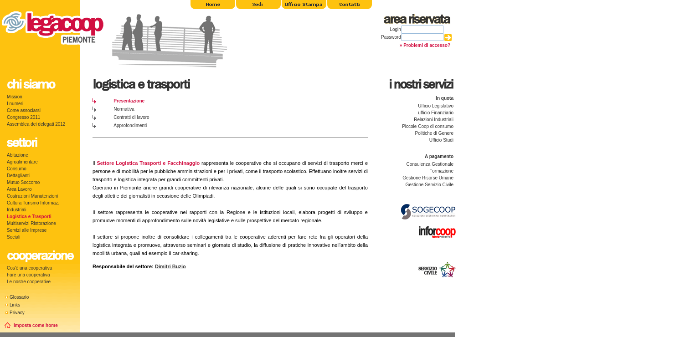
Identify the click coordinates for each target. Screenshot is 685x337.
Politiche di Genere (434, 133)
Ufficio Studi (441, 140)
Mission (14, 96)
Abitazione (17, 155)
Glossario (19, 297)
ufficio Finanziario (435, 112)
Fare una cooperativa (28, 274)
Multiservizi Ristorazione (31, 223)
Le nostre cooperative (29, 281)
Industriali (16, 209)
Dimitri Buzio (170, 266)
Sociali (13, 237)
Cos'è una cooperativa (29, 268)
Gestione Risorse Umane (427, 177)
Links (15, 304)
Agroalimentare (22, 161)
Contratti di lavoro (131, 117)
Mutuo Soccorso (23, 182)
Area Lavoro (19, 189)
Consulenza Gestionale (430, 164)
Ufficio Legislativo (435, 105)
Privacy (17, 312)
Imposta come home (36, 325)
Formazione (441, 171)
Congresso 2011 (23, 117)
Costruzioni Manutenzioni (32, 196)
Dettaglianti (18, 175)
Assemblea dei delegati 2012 (36, 124)
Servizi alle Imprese (26, 230)
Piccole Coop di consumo (427, 126)
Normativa (123, 109)
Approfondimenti (130, 125)
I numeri (15, 103)
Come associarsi (24, 110)
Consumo (16, 168)
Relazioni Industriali (433, 119)
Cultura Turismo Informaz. (33, 202)
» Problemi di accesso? (425, 45)
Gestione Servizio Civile (429, 184)
